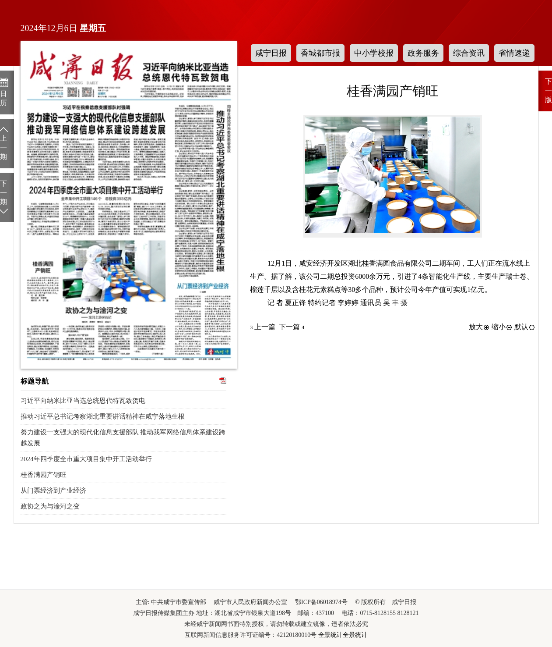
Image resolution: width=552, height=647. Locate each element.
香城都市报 (320, 53)
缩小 (502, 327)
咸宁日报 (271, 53)
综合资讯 (469, 53)
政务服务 (423, 53)
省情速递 (514, 53)
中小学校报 (374, 53)
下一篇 (291, 327)
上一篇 (262, 327)
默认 (524, 327)
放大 (479, 327)
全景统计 (330, 635)
